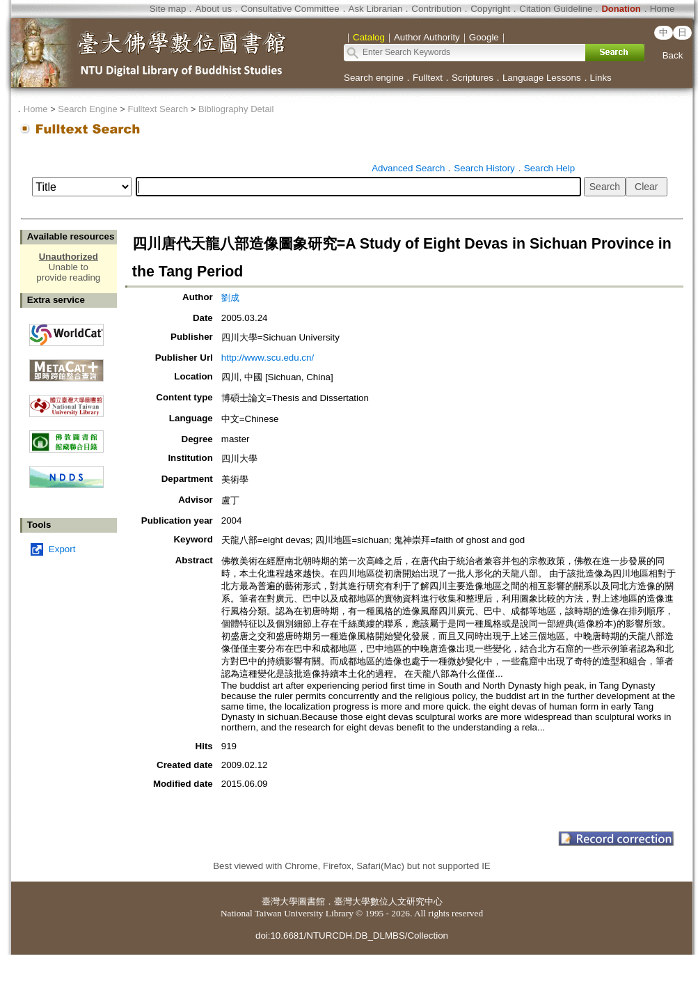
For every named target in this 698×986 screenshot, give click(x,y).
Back (673, 55)
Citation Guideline (555, 8)
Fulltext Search (157, 109)
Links (601, 77)
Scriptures (472, 77)
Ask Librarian (376, 8)
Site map (168, 8)
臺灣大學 (280, 901)
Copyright (490, 8)
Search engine (374, 77)
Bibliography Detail (235, 109)
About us (213, 8)
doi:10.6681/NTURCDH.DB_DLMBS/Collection (351, 935)
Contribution (436, 8)
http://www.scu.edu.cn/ (267, 357)
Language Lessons (541, 77)
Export (62, 549)
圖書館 (311, 901)
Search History (484, 168)
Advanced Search (408, 168)
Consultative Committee (290, 8)
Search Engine (87, 109)
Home (662, 8)
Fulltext (428, 77)
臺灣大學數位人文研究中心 (388, 901)
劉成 (230, 297)
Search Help (549, 168)
